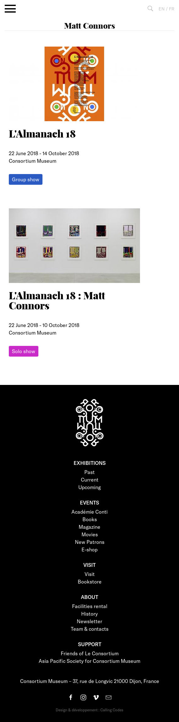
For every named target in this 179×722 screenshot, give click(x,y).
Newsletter (89, 621)
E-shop (89, 549)
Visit (90, 574)
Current (89, 479)
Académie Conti (89, 512)
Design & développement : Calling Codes (89, 710)
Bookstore (90, 581)
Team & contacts (90, 629)
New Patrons (89, 542)
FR (171, 8)
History (89, 614)
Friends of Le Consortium (90, 653)
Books (89, 519)
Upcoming (89, 487)
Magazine (89, 527)
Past (89, 472)
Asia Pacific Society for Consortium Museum (89, 661)
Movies (89, 534)
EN (162, 8)
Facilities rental (89, 606)
